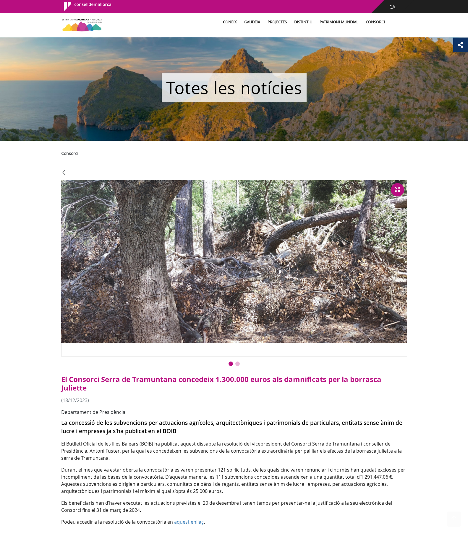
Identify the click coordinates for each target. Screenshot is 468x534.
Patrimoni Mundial (339, 22)
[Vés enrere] (64, 173)
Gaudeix (252, 22)
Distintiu (303, 22)
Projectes (277, 22)
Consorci (375, 22)
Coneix (230, 22)
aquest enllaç (189, 522)
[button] (231, 364)
